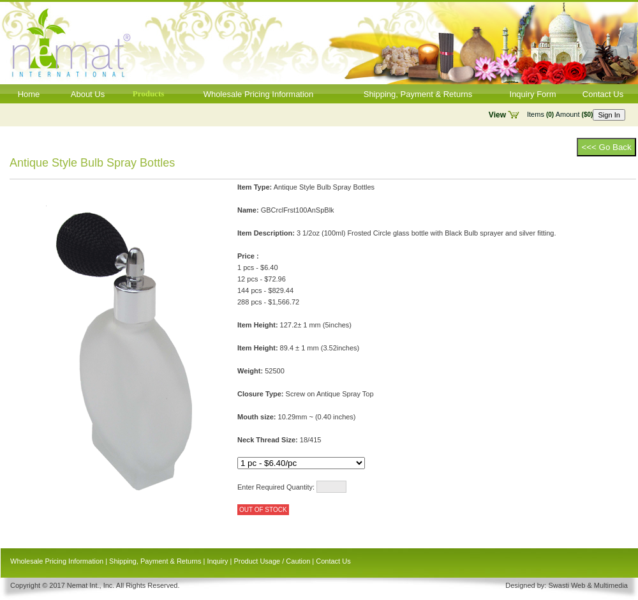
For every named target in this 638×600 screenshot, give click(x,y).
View (497, 114)
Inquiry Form (533, 94)
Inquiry (217, 561)
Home (29, 94)
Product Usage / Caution (272, 561)
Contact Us (602, 94)
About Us (88, 94)
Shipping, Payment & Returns (418, 94)
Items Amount (560, 114)
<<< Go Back (606, 147)
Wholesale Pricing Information (259, 94)
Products (149, 93)
